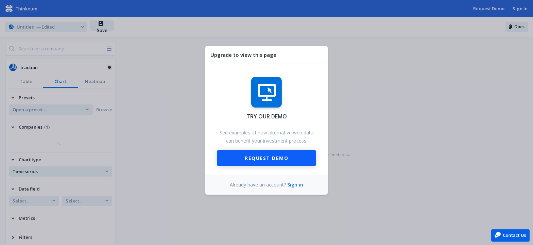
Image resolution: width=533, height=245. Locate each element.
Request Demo (266, 158)
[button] (510, 235)
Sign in (295, 184)
